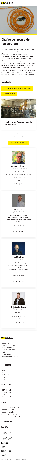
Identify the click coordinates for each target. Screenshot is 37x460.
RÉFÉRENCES (5, 369)
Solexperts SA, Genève (7, 404)
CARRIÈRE (4, 371)
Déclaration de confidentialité (9, 351)
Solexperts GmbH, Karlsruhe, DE (10, 411)
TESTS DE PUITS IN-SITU (8, 391)
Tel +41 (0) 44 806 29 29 (8, 344)
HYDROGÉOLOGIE (6, 387)
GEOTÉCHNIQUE (6, 384)
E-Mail (18, 174)
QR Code (21, 178)
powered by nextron (21, 454)
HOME (3, 365)
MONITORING (5, 389)
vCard (15, 178)
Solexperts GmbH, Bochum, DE (10, 408)
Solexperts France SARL (8, 406)
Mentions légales (6, 349)
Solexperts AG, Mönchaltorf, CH (10, 402)
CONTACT (4, 374)
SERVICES (4, 367)
